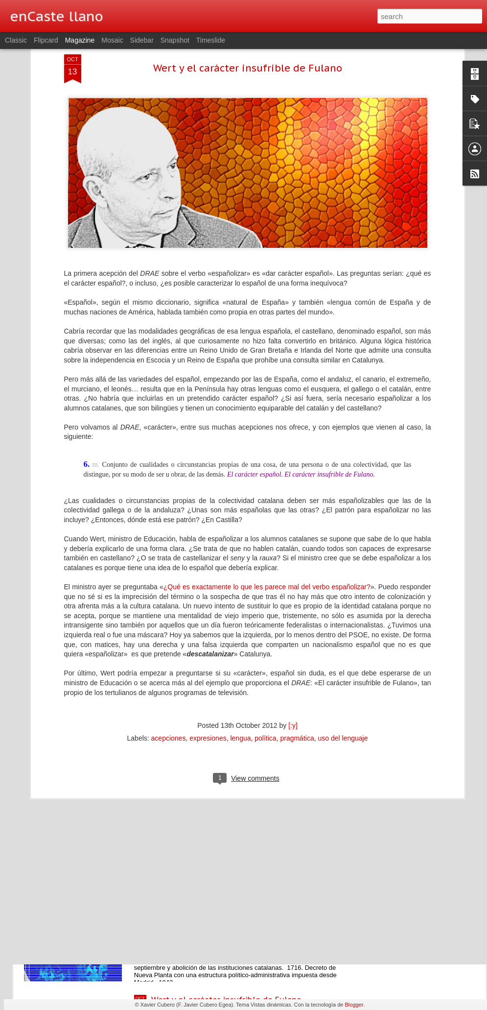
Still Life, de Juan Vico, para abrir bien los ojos (241, 777)
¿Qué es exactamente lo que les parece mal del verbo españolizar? (267, 496)
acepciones (168, 647)
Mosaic (112, 40)
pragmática (297, 647)
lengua (240, 647)
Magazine (80, 40)
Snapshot (175, 40)
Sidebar (142, 40)
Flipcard (46, 40)
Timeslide (210, 40)
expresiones (208, 647)
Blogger (354, 1005)
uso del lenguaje (343, 647)
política (265, 647)
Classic (16, 40)
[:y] (293, 635)
